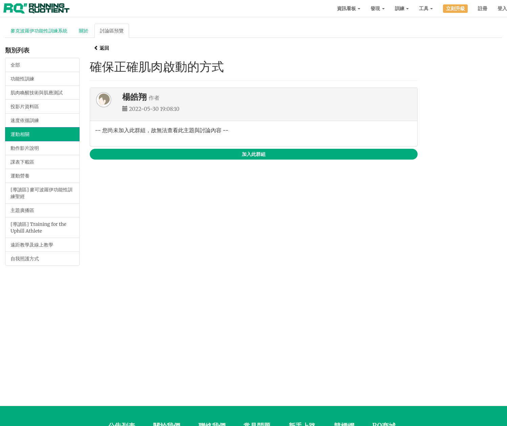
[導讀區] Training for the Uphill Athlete (38, 227)
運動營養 (19, 176)
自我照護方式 (24, 259)
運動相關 (19, 134)
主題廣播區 (22, 210)
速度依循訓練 (24, 120)
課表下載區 (22, 162)
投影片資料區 (24, 106)
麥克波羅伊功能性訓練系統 (38, 31)
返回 (101, 48)
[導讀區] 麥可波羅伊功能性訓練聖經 (41, 193)
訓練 (402, 8)
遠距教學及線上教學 (31, 245)
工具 (426, 8)
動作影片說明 (24, 148)
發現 (377, 8)
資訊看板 (348, 8)
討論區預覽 (112, 31)
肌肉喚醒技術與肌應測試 (36, 93)
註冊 (482, 8)
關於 (83, 31)
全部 (15, 65)
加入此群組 (254, 154)
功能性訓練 (22, 79)
